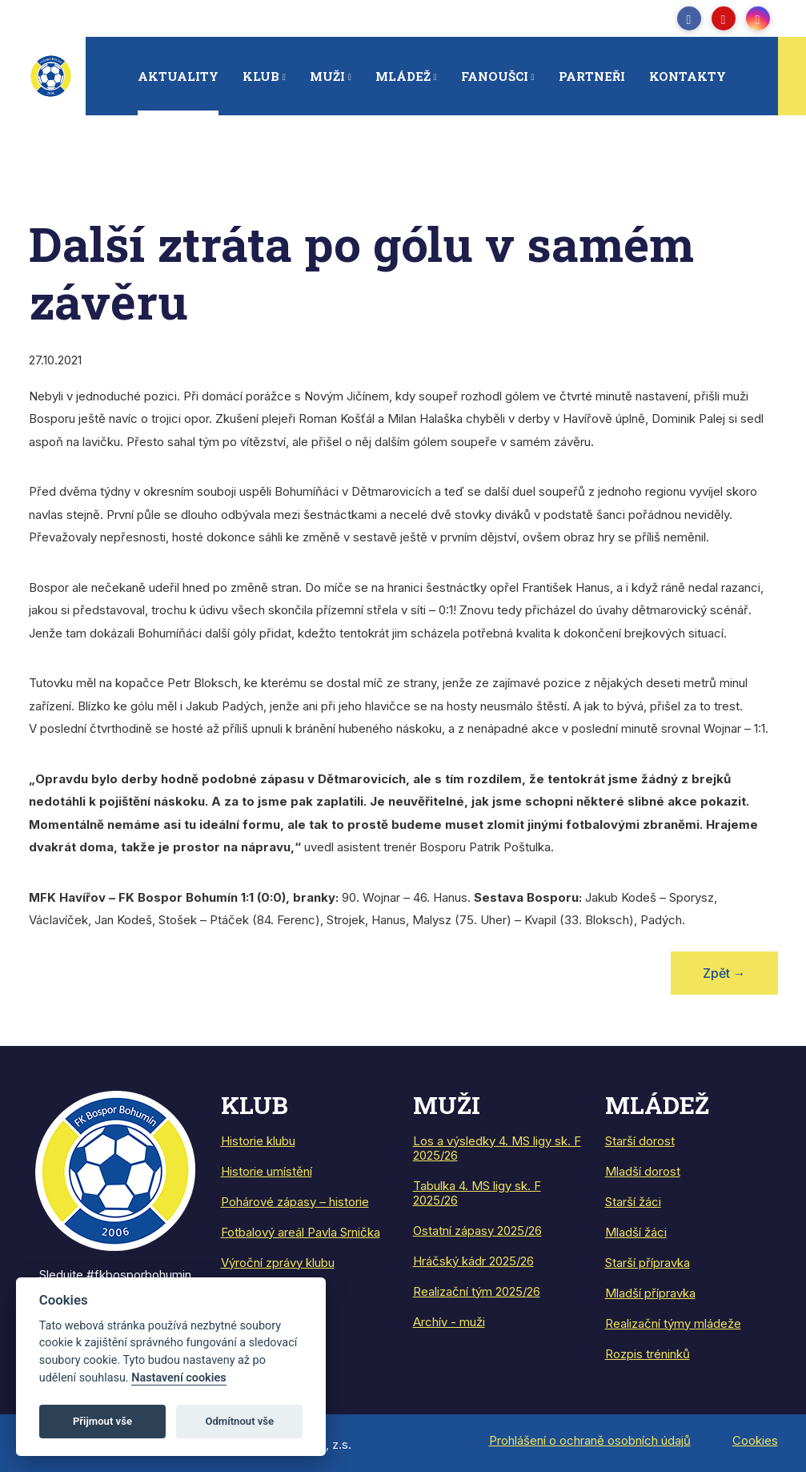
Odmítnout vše (239, 1421)
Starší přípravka (647, 1262)
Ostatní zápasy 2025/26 (477, 1230)
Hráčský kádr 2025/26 (473, 1261)
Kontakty (687, 76)
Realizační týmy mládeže (673, 1323)
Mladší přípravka (650, 1293)
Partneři (592, 76)
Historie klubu (258, 1140)
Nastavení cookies (178, 1378)
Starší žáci (633, 1201)
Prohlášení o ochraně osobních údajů (590, 1440)
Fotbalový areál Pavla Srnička (300, 1232)
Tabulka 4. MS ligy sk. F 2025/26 (477, 1193)
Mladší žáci (636, 1232)
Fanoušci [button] (494, 76)
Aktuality (178, 76)
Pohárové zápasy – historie (295, 1201)
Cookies (755, 1440)
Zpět (724, 973)
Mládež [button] (403, 76)
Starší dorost (640, 1140)
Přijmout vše (102, 1421)
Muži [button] (327, 76)
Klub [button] (261, 76)
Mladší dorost (642, 1171)
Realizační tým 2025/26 (476, 1291)
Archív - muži (449, 1321)
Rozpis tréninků (647, 1353)
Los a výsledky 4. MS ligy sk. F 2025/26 (497, 1148)
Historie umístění (266, 1171)
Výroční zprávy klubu (278, 1262)
